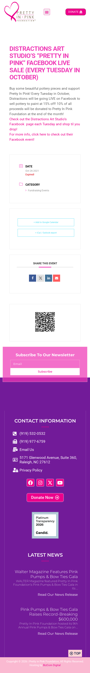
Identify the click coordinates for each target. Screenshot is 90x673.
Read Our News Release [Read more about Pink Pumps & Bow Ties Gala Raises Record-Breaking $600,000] (58, 633)
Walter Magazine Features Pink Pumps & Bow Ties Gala (46, 574)
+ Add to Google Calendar (46, 222)
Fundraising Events (37, 190)
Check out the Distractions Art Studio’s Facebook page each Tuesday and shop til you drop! (44, 124)
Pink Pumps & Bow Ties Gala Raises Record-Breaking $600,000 (49, 614)
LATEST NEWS (45, 557)
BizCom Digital (52, 665)
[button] (47, 12)
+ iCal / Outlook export (46, 233)
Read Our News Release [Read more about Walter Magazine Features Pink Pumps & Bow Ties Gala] (58, 594)
